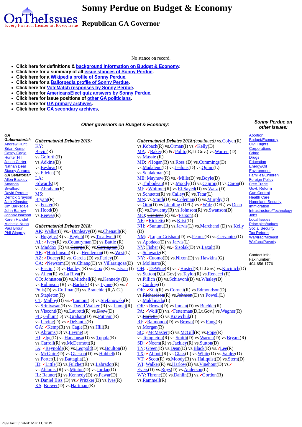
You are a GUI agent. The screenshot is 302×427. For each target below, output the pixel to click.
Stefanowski (112, 300)
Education (257, 162)
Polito (180, 151)
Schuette (151, 194)
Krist (181, 220)
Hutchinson (58, 252)
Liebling (172, 204)
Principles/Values (263, 224)
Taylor (189, 273)
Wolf (152, 311)
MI (140, 188)
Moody (182, 183)
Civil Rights (258, 144)
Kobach (150, 146)
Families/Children (263, 175)
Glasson (78, 353)
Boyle (207, 178)
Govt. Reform (260, 188)
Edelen (47, 172)
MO (141, 215)
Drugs (254, 157)
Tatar (202, 194)
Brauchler (96, 289)
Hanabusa (74, 337)
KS (38, 385)
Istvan (122, 268)
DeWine (157, 268)
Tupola (102, 337)
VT (140, 358)
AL (38, 241)
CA (38, 263)
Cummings (209, 162)
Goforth (48, 156)
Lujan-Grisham (164, 236)
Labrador (104, 364)
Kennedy (111, 279)
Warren (222, 151)
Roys (166, 369)
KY (38, 146)
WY (141, 374)
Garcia (79, 257)
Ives (112, 380)
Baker (155, 151)
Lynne (106, 284)
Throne (154, 374)
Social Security (261, 228)
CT (38, 300)
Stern (233, 358)
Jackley (180, 342)
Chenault (111, 231)
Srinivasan (51, 305)
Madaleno (152, 167)
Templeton (153, 337)
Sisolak (181, 247)
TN (140, 348)
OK (140, 289)
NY (140, 257)
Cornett (177, 289)
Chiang (84, 263)
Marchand (209, 225)
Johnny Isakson (17, 215)
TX (140, 353)
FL (38, 316)
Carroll (47, 342)
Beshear (48, 167)
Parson (185, 215)
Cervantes (226, 236)
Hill (99, 326)
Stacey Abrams (17, 170)
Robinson (50, 284)
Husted (186, 268)
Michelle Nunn (16, 224)
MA (141, 151)
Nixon (182, 257)
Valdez (228, 353)
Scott (153, 358)
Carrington (107, 247)
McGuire (49, 353)
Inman (181, 305)
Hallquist (206, 358)
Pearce (198, 236)
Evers (142, 369)
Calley (178, 194)
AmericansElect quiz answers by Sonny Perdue (98, 92)
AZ (38, 257)
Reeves (47, 215)
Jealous (181, 167)
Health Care (259, 197)
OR (140, 305)
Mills (184, 178)
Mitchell (82, 279)
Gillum (50, 316)
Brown (155, 305)
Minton (77, 369)
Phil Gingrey (14, 232)
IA (37, 348)
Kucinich (230, 268)
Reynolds (54, 348)
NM (141, 236)
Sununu (156, 225)
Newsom (55, 263)
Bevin (41, 151)
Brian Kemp (14, 148)
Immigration (259, 206)
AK (38, 231)
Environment (259, 170)
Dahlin (180, 374)
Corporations (260, 148)
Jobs (253, 215)
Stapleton (49, 295)
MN (141, 199)
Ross (180, 162)
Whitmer (156, 188)
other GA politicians (109, 98)
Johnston (52, 279)
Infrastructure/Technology (270, 210)
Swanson (217, 209)
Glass (180, 353)
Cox (98, 268)
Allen (46, 273)
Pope (211, 332)
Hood (46, 209)
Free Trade (258, 184)
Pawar (105, 374)
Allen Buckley (15, 179)
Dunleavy (81, 231)
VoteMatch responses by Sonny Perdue (90, 87)
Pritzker (86, 380)
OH (140, 268)
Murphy (215, 199)
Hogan (156, 162)
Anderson (193, 369)
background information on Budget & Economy (127, 66)
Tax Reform (258, 232)
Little (50, 364)
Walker (51, 231)
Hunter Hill (13, 157)
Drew (102, 311)
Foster (46, 204)
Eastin (46, 268)
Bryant (41, 199)
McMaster (158, 332)
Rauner (49, 374)
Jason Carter (15, 162)
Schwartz (151, 252)
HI (37, 337)
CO (38, 279)
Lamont (80, 300)
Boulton (112, 348)
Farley (106, 257)
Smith (158, 199)
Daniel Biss (52, 380)
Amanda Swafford (11, 186)
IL (37, 374)
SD (140, 342)
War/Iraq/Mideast (263, 237)
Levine (47, 321)
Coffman (66, 289)
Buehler (207, 305)
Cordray (150, 284)
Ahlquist (49, 369)
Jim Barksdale (16, 206)
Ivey (51, 241)
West (119, 252)
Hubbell (106, 353)
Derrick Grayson (18, 197)
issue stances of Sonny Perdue (118, 71)
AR (38, 252)
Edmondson (208, 289)
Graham (77, 316)
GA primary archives (69, 103)
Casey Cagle (15, 153)
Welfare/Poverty (262, 241)
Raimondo (157, 321)
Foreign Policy (261, 179)
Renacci (215, 273)
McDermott (78, 342)
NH (140, 225)
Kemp (53, 326)
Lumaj (120, 305)
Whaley (208, 279)
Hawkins (209, 257)
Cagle (77, 326)
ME (140, 178)
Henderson (92, 252)
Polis (40, 289)
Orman (176, 146)
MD (141, 162)
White (203, 353)
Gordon (209, 374)
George (77, 247)
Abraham (49, 188)
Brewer (51, 385)
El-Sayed (186, 188)
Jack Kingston (16, 201)
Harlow (179, 364)
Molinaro (151, 263)
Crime (254, 153)
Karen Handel (16, 219)
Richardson (153, 295)
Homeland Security (265, 201)
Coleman (185, 199)
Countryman (79, 241)
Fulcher (75, 364)
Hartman (79, 385)
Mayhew (155, 178)
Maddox (48, 247)
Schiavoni (178, 279)
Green (151, 348)
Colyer (228, 140)
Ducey (53, 257)
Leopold (84, 348)
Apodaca (151, 241)
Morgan (150, 326)
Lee (223, 348)
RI (139, 321)
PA (140, 311)
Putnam (105, 316)
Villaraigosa (115, 263)
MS (38, 194)
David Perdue (16, 193)
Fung (211, 321)
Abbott (155, 353)
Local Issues (259, 219)
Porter (46, 358)
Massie (149, 156)
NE (140, 220)
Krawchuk (180, 316)
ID (37, 364)
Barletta (150, 316)
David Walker (86, 305)
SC (140, 332)
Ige (48, 337)
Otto (147, 204)
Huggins (49, 236)
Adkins (47, 162)
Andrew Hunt (15, 144)
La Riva (71, 273)
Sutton (149, 273)
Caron (233, 183)
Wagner (228, 311)
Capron (209, 183)
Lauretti (76, 311)
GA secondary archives (72, 108)
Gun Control (259, 193)
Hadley (73, 268)
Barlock (80, 284)
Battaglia (73, 358)
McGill (187, 332)
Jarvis (182, 225)
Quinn (208, 167)
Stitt (153, 289)
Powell (212, 295)
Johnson (188, 209)
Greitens (155, 215)
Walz (213, 188)
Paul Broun (13, 228)
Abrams (48, 332)
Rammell (151, 380)
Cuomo (156, 257)
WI (140, 364)
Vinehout (208, 364)
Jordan (103, 369)
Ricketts (156, 220)
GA (38, 326)
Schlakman (153, 172)
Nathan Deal (15, 166)
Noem (154, 342)
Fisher (152, 247)
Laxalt (208, 247)
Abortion (256, 135)
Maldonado (153, 300)
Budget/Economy (263, 139)
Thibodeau (153, 183)
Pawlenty (159, 209)
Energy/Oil (258, 166)
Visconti (48, 311)
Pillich (149, 279)
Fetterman (182, 311)
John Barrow (15, 210)
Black (198, 348)
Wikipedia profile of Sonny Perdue (88, 76)
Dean (237, 204)
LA (38, 178)
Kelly (202, 146)
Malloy (50, 300)
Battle (110, 241)
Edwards (43, 183)
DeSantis (78, 321)
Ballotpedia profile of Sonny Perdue (90, 82)
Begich (76, 236)
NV (140, 247)
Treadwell (105, 236)
